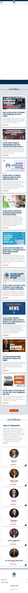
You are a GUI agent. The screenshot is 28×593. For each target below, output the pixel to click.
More (8, 35)
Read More (8, 49)
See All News (14, 410)
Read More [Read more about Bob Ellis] (13, 504)
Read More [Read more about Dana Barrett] (13, 524)
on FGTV (5, 442)
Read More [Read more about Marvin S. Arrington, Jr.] (13, 544)
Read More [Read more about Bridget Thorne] (13, 484)
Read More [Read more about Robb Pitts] (13, 464)
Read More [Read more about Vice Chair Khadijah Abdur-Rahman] (13, 564)
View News (6, 78)
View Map (20, 35)
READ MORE (19, 49)
